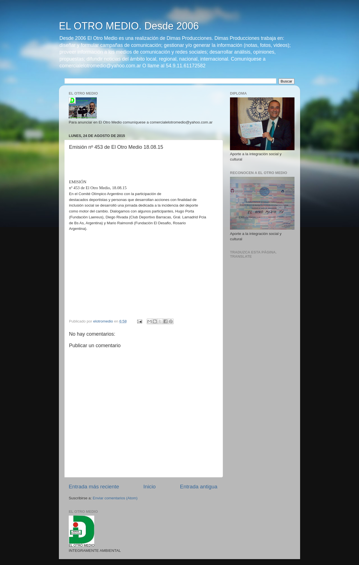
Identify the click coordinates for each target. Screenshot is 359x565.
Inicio (149, 486)
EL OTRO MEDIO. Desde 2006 (129, 26)
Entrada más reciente (94, 486)
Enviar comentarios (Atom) (115, 498)
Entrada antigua (198, 486)
